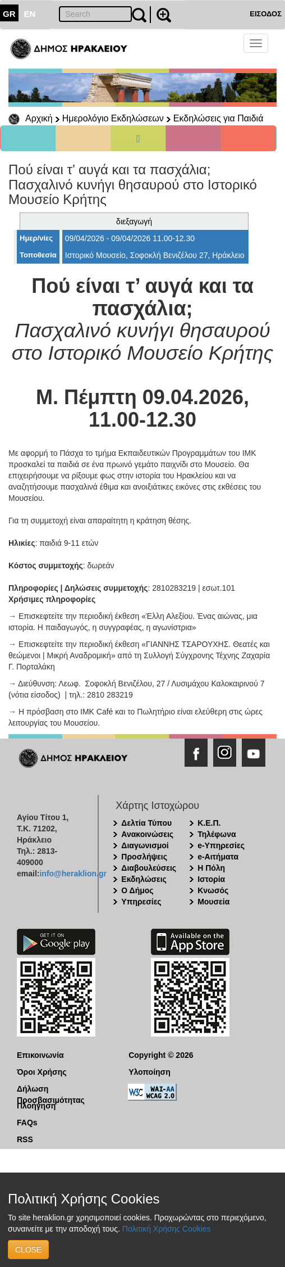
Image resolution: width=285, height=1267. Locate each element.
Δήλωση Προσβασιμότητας (51, 1089)
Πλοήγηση (36, 1105)
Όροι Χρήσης (42, 1071)
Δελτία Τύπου (146, 822)
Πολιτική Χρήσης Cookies (166, 1228)
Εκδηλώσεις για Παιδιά (218, 118)
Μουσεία (213, 901)
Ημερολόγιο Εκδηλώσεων (113, 118)
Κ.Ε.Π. (208, 822)
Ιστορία (211, 879)
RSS (25, 1139)
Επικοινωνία (40, 1055)
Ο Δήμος (137, 890)
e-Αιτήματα (217, 856)
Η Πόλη (211, 867)
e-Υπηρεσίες (221, 845)
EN (30, 14)
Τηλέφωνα (216, 834)
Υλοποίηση (149, 1071)
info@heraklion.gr (72, 873)
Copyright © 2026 (160, 1055)
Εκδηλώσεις (144, 879)
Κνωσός (212, 890)
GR (9, 14)
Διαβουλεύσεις (148, 867)
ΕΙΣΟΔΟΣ (266, 14)
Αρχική (39, 118)
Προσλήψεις (144, 856)
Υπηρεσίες (141, 901)
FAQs (27, 1122)
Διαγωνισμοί (144, 845)
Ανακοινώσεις (147, 834)
